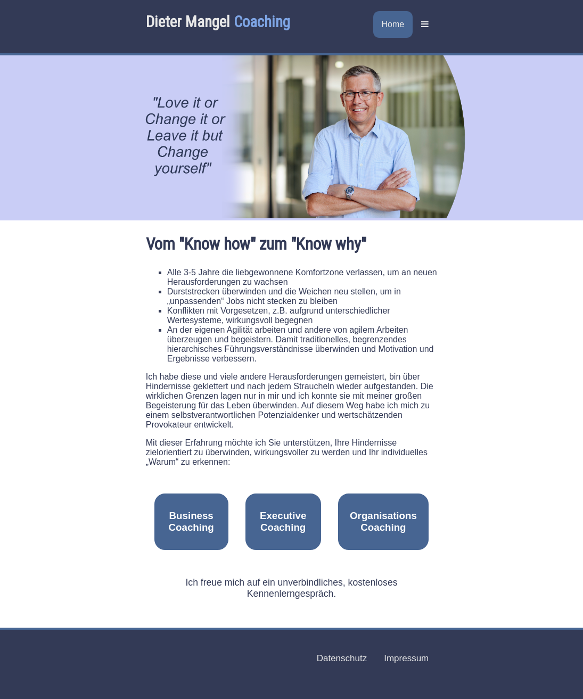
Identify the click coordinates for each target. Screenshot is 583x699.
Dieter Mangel (218, 22)
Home (393, 24)
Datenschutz (342, 658)
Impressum (406, 658)
